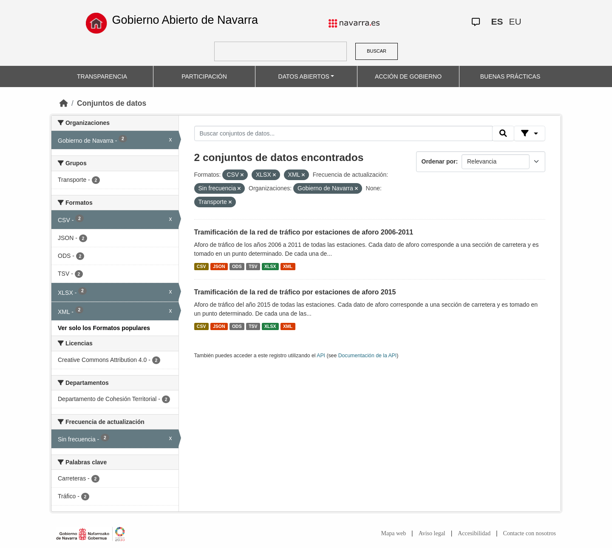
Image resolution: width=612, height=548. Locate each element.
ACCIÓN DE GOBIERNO (408, 76)
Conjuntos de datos (111, 103)
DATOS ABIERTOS (303, 76)
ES (497, 21)
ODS (237, 266)
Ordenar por (439, 161)
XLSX (270, 266)
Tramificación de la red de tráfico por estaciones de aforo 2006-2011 (304, 232)
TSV (253, 266)
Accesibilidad (474, 533)
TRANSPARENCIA (102, 76)
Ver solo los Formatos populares (104, 328)
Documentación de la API (367, 356)
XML (287, 266)
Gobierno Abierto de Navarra (185, 20)
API (321, 356)
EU (515, 21)
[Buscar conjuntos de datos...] (343, 133)
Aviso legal (432, 533)
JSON (219, 266)
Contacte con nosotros (529, 533)
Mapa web (393, 533)
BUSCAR (376, 51)
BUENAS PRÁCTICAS (510, 76)
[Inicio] (64, 103)
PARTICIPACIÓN (204, 76)
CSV (201, 266)
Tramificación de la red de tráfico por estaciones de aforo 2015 (295, 292)
